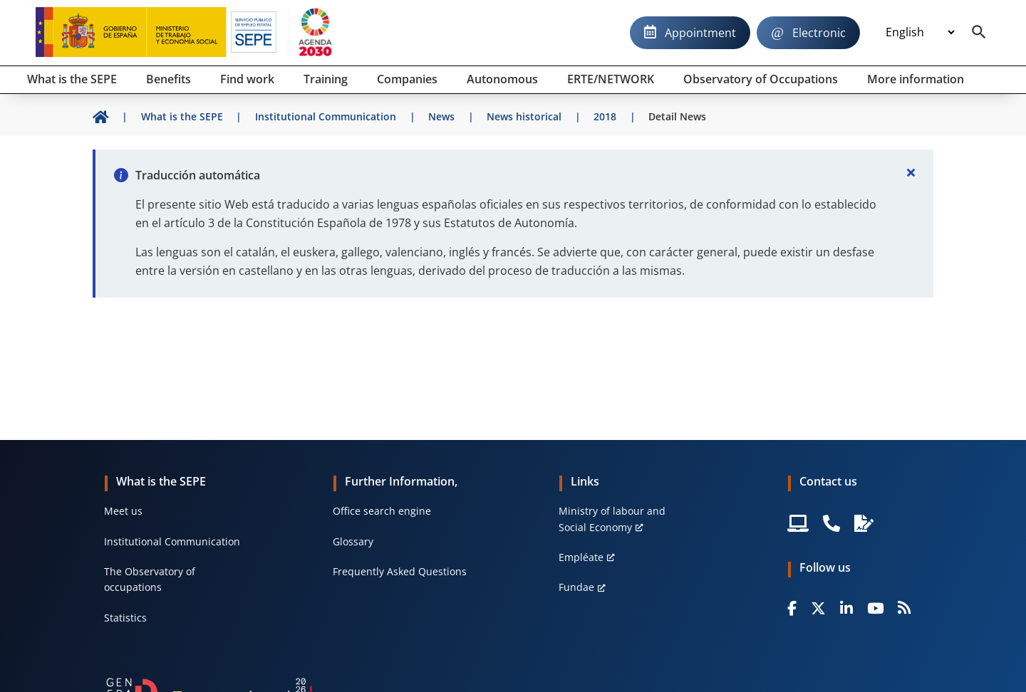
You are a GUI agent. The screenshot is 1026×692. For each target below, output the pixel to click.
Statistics (125, 617)
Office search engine (382, 511)
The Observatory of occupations (149, 579)
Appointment (700, 33)
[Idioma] (920, 32)
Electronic (819, 33)
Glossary (353, 541)
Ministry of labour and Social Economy (612, 518)
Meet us (123, 511)
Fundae (576, 587)
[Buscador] (979, 32)
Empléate (581, 557)
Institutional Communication (172, 541)
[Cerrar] (910, 172)
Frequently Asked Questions (400, 571)
